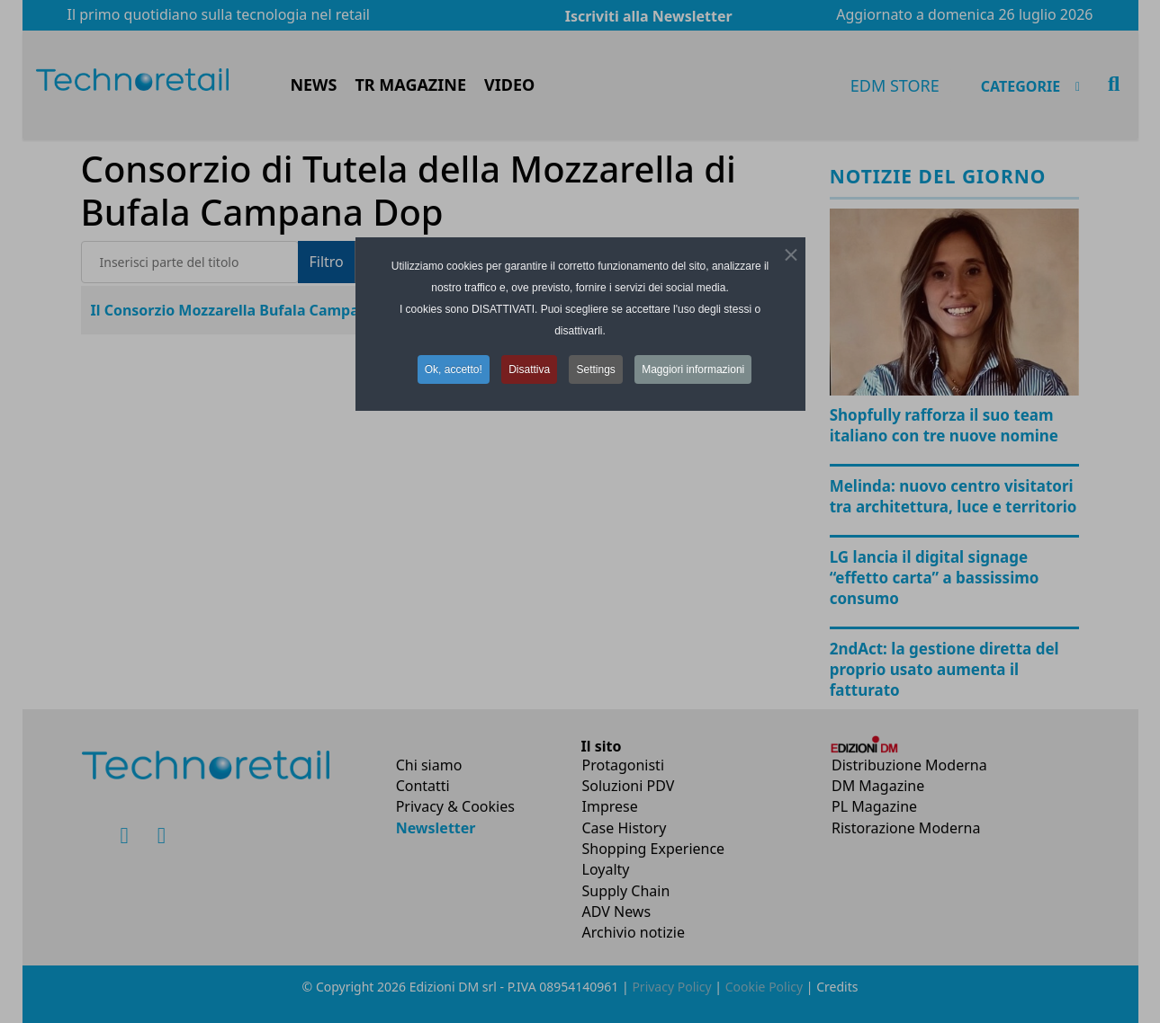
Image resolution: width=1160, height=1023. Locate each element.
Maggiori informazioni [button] (693, 369)
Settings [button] (595, 369)
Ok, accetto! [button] (453, 369)
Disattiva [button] (529, 369)
